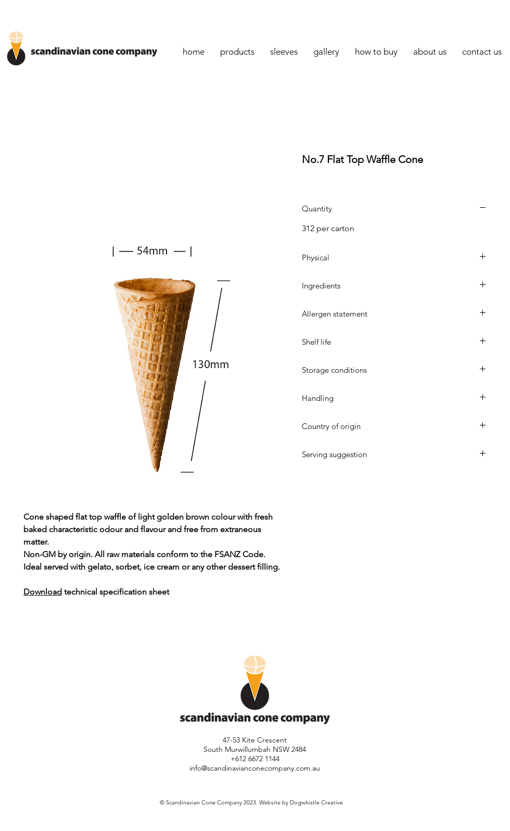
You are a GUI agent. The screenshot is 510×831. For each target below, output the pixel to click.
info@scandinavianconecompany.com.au (254, 768)
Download (42, 592)
